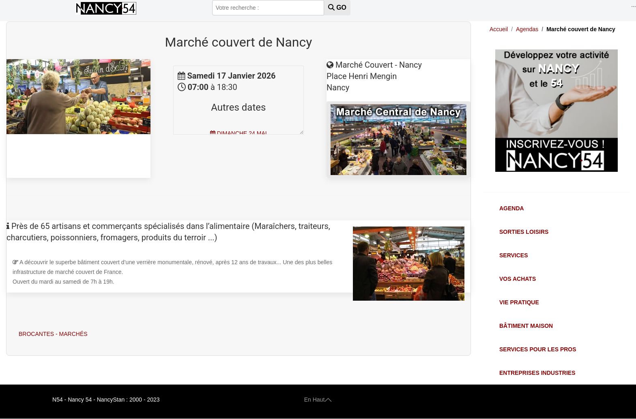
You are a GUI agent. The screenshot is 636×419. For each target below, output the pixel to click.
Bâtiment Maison (526, 326)
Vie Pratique (519, 302)
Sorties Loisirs (523, 232)
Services (513, 255)
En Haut (318, 399)
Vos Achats (517, 279)
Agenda (511, 208)
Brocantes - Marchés (53, 334)
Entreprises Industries (537, 373)
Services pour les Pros (537, 349)
